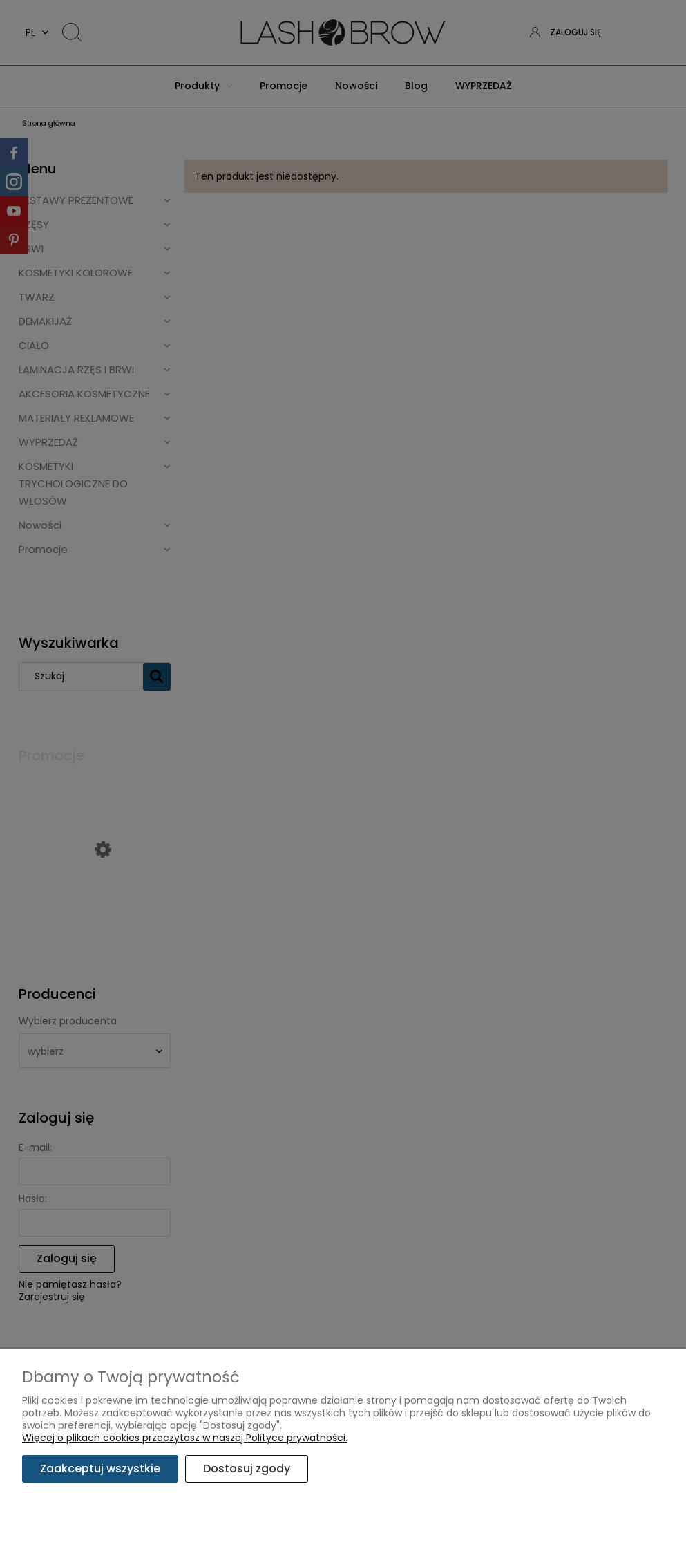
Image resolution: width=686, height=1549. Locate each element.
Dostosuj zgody (246, 1468)
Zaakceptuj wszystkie (100, 1468)
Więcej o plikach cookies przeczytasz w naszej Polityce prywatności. (184, 1438)
